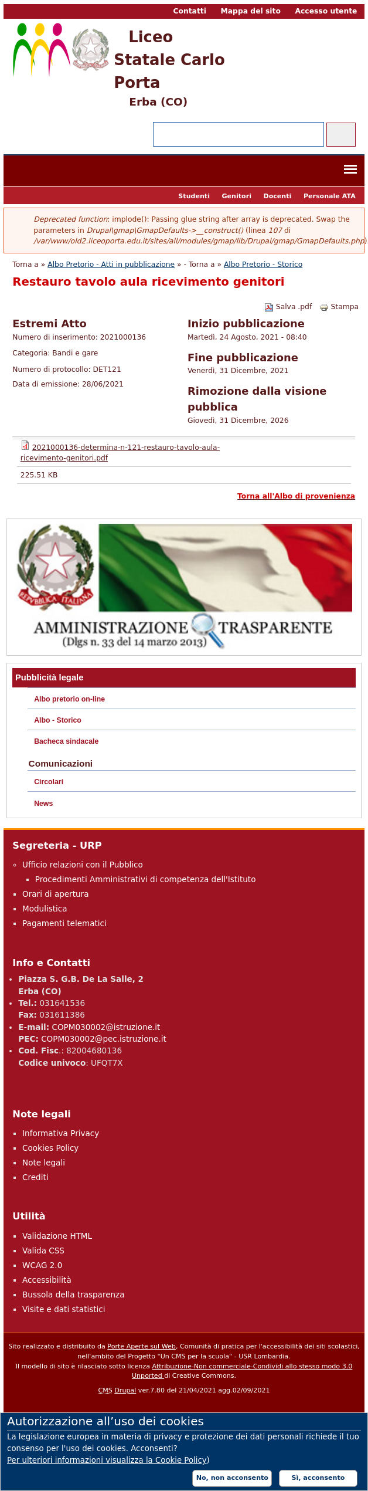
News (43, 803)
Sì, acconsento (318, 1478)
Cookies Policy (50, 1148)
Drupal (125, 1390)
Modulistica (44, 908)
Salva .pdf (288, 307)
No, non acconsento (232, 1478)
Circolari (48, 782)
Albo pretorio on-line (69, 699)
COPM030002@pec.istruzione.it (103, 1038)
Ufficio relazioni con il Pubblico (82, 864)
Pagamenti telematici (64, 923)
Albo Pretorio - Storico (263, 264)
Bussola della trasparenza (73, 1294)
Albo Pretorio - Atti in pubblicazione (111, 264)
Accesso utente (326, 11)
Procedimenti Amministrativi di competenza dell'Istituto (145, 879)
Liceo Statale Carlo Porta (169, 60)
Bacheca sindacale (66, 741)
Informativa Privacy (60, 1133)
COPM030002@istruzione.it (106, 1027)
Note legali (43, 1162)
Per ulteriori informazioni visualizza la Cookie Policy (107, 1460)
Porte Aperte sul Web (141, 1346)
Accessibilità (46, 1280)
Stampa (339, 307)
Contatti (189, 11)
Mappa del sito (251, 11)
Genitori (236, 196)
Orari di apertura (55, 894)
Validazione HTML (57, 1236)
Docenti (277, 196)
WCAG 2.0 (42, 1265)
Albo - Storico (57, 720)
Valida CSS (43, 1250)
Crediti (35, 1177)
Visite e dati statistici (63, 1309)
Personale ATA (330, 196)
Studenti (194, 196)
